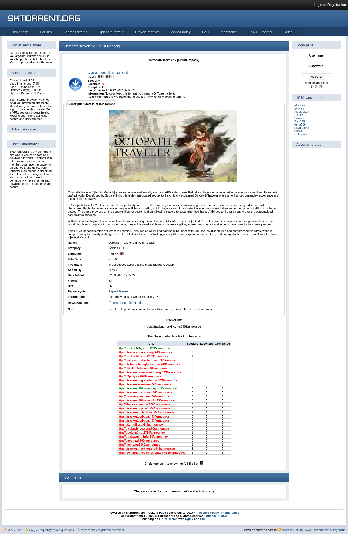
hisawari (299, 118)
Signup (316, 86)
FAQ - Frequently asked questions (51, 530)
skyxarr (299, 108)
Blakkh (298, 114)
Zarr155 (299, 121)
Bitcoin (211, 515)
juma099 (300, 124)
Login (318, 5)
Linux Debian (168, 519)
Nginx (189, 519)
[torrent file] (75, 90)
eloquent (300, 105)
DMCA (222, 515)
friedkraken (301, 111)
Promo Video (230, 512)
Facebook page (207, 512)
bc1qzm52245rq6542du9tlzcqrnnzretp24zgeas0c (313, 530)
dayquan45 (301, 127)
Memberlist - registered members (102, 530)
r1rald (298, 131)
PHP (203, 519)
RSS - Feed (14, 530)
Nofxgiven (301, 134)
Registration (336, 5)
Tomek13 (114, 270)
